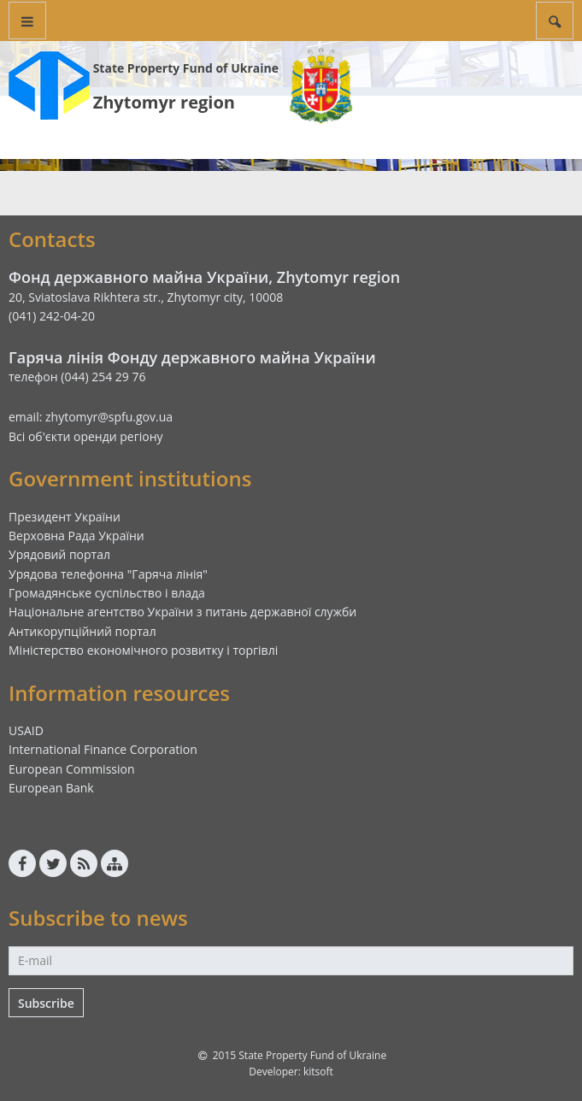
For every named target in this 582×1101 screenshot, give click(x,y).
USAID (26, 730)
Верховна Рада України (76, 535)
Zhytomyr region (164, 102)
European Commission (72, 769)
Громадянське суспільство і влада (107, 593)
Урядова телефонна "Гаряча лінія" (108, 574)
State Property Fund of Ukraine (186, 68)
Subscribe (46, 1003)
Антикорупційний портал (82, 631)
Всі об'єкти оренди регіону (86, 436)
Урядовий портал (59, 554)
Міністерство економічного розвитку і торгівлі (143, 650)
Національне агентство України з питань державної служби (182, 611)
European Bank (51, 788)
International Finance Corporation (103, 749)
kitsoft (318, 1071)
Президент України (65, 517)
